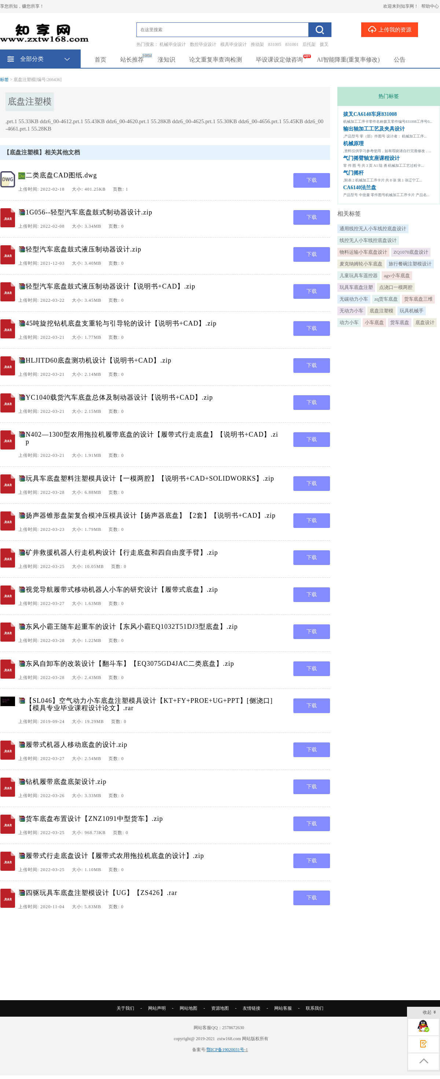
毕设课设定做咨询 (279, 59)
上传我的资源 (389, 29)
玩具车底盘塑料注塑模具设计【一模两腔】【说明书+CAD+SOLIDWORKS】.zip (150, 478)
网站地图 (188, 1008)
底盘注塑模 (381, 310)
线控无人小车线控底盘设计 (368, 240)
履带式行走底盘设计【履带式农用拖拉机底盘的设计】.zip (115, 855)
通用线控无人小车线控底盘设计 (373, 228)
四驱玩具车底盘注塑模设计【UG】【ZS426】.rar (101, 892)
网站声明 (157, 1008)
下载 (312, 180)
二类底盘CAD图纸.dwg (61, 175)
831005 (274, 44)
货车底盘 (399, 322)
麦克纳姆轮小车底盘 (361, 264)
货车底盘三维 (418, 299)
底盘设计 (424, 322)
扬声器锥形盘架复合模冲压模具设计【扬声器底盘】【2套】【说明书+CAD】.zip (151, 515)
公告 (400, 59)
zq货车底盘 (386, 299)
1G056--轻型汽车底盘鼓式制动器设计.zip (89, 212)
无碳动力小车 (354, 299)
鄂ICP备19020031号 (225, 1049)
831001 (291, 44)
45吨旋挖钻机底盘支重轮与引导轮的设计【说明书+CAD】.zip (121, 323)
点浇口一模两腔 (395, 287)
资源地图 (220, 1008)
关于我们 (125, 1008)
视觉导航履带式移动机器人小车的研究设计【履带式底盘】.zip (122, 589)
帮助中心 (430, 6)
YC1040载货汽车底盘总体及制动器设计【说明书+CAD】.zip (119, 397)
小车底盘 (374, 322)
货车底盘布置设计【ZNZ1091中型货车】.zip (94, 818)
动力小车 (349, 322)
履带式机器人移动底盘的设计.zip (77, 744)
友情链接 (251, 1008)
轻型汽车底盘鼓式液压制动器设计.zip (84, 249)
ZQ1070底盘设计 (410, 252)
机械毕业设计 (173, 44)
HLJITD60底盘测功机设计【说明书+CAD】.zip (99, 360)
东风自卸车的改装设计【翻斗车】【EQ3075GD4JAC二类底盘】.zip (130, 663)
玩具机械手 (411, 310)
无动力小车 (351, 310)
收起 (429, 1013)
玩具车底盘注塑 (356, 287)
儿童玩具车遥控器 (359, 275)
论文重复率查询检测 (215, 59)
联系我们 (314, 1008)
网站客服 (283, 1008)
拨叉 (324, 44)
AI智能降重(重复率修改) (348, 59)
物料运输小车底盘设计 (363, 252)
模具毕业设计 (233, 44)
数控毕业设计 (203, 44)
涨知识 (166, 59)
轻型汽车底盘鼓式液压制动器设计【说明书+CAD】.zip (110, 286)
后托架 (309, 44)
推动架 (257, 44)
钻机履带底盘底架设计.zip (66, 781)
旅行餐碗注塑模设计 (410, 264)
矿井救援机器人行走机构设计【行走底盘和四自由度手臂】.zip (122, 552)
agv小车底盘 (397, 275)
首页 (100, 59)
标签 (4, 79)
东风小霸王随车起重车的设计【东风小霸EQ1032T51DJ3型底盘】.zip (132, 626)
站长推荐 (132, 59)
